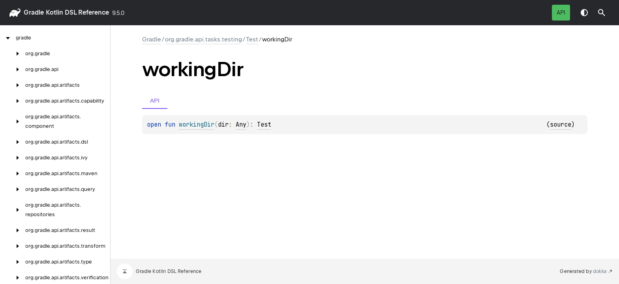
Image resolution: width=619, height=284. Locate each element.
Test (252, 39)
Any (241, 125)
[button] (602, 13)
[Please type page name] (602, 13)
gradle (34, 12)
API (561, 12)
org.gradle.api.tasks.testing (203, 39)
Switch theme (584, 13)
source (560, 125)
